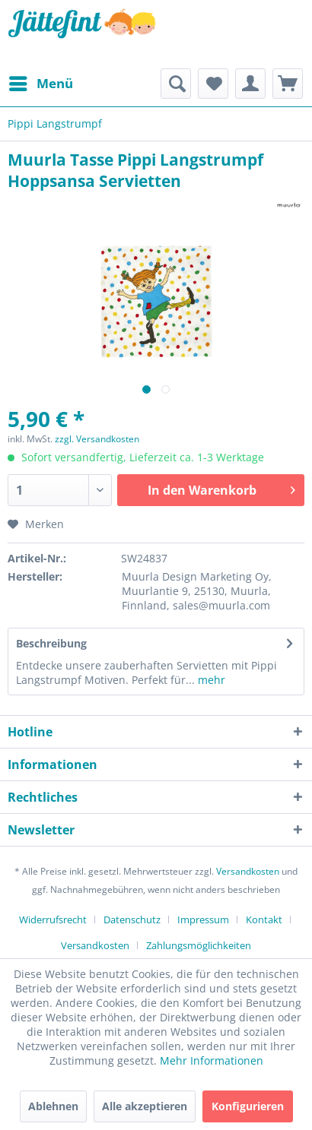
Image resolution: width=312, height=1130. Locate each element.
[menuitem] (40, 83)
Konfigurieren (248, 1106)
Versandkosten (247, 871)
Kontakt (264, 919)
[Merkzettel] (213, 83)
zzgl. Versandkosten (97, 438)
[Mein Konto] (250, 83)
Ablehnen (53, 1106)
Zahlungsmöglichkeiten (198, 945)
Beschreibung (51, 643)
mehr (210, 680)
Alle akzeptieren (144, 1106)
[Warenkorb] (287, 83)
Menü (41, 81)
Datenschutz (132, 919)
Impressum (203, 919)
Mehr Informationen (211, 1060)
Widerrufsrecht (53, 919)
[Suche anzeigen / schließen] (176, 83)
